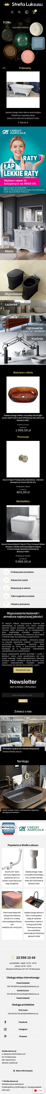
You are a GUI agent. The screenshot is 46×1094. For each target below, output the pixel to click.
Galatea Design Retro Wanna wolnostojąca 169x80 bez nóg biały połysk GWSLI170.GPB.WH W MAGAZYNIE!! (23, 115)
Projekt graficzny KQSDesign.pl (14, 1087)
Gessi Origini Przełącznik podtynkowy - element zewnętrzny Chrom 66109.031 (23, 481)
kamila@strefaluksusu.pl (29, 994)
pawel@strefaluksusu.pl (29, 986)
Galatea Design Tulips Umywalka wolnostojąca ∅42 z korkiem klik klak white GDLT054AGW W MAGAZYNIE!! (34, 878)
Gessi (27, 487)
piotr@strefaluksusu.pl (29, 1014)
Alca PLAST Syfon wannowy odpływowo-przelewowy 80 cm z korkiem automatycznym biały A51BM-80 (12, 878)
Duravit (27, 556)
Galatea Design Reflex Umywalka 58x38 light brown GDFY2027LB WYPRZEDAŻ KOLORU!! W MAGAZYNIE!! (23, 417)
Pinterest (15, 1036)
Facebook (15, 1022)
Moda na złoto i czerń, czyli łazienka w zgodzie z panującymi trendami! (20, 811)
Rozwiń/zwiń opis (23, 670)
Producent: (23, 467)
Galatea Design (23, 425)
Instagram (15, 1029)
